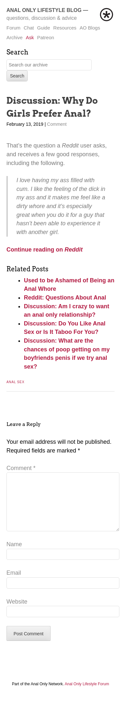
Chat (29, 27)
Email (13, 583)
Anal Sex (15, 382)
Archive (14, 37)
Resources (64, 27)
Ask (30, 37)
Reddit (74, 249)
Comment (57, 124)
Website (16, 612)
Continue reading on (35, 249)
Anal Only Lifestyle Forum (87, 694)
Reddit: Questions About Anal (65, 297)
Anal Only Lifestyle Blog (44, 10)
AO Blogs (90, 27)
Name (14, 554)
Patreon (45, 37)
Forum (13, 27)
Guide (43, 27)
